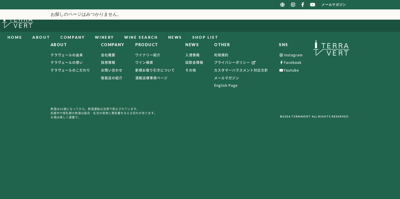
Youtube (289, 70)
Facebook (290, 62)
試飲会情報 (194, 62)
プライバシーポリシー (235, 62)
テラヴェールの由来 (67, 55)
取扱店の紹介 (112, 77)
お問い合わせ (112, 70)
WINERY (235, 22)
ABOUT (172, 22)
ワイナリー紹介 (147, 55)
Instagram (291, 55)
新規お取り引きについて (155, 70)
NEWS (306, 22)
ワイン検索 (144, 62)
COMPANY (203, 22)
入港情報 (192, 55)
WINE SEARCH (272, 22)
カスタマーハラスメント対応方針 (241, 70)
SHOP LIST (336, 22)
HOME (145, 22)
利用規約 (221, 55)
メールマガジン (226, 77)
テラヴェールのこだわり (70, 70)
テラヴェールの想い (67, 62)
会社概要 (108, 55)
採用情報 (108, 62)
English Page (226, 85)
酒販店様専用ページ (151, 77)
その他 (190, 70)
